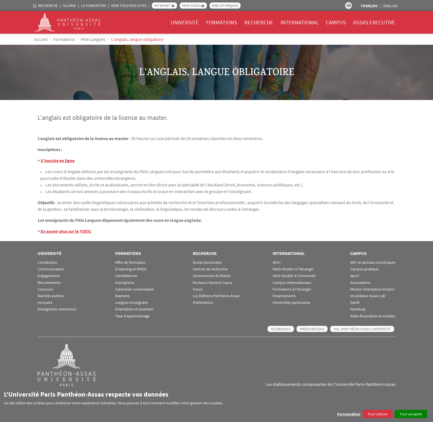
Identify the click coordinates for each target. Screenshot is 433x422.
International (300, 22)
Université (185, 22)
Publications (203, 302)
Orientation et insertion (134, 309)
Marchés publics (51, 296)
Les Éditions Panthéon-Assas (216, 296)
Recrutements (49, 282)
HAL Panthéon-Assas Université (362, 329)
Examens (122, 296)
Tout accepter (411, 414)
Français (369, 5)
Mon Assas (191, 5)
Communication (51, 269)
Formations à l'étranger (292, 289)
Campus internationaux (292, 282)
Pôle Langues (93, 39)
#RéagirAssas (312, 329)
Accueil (40, 39)
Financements (284, 296)
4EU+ (277, 262)
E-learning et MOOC (131, 269)
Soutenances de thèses (212, 275)
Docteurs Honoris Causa (212, 282)
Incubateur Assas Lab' (368, 296)
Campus (336, 22)
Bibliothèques (225, 5)
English (390, 5)
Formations (221, 22)
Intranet (162, 5)
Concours (45, 289)
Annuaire (45, 302)
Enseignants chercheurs (57, 309)
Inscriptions (124, 282)
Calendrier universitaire (134, 289)
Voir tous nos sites (128, 5)
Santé (355, 302)
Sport (354, 275)
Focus (197, 289)
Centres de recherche (210, 269)
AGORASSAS (281, 329)
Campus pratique (364, 269)
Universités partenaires (291, 302)
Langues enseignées (131, 302)
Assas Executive (374, 22)
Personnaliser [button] (349, 414)
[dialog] (216, 404)
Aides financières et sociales (372, 316)
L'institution (47, 262)
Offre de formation (130, 262)
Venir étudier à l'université (294, 275)
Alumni (69, 5)
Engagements (49, 275)
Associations (360, 282)
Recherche (48, 5)
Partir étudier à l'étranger (293, 269)
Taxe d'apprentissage (132, 316)
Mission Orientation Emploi (372, 289)
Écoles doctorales (207, 262)
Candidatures (126, 275)
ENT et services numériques (372, 262)
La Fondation (93, 5)
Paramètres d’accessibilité (348, 5)
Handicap (358, 309)
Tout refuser (378, 414)
